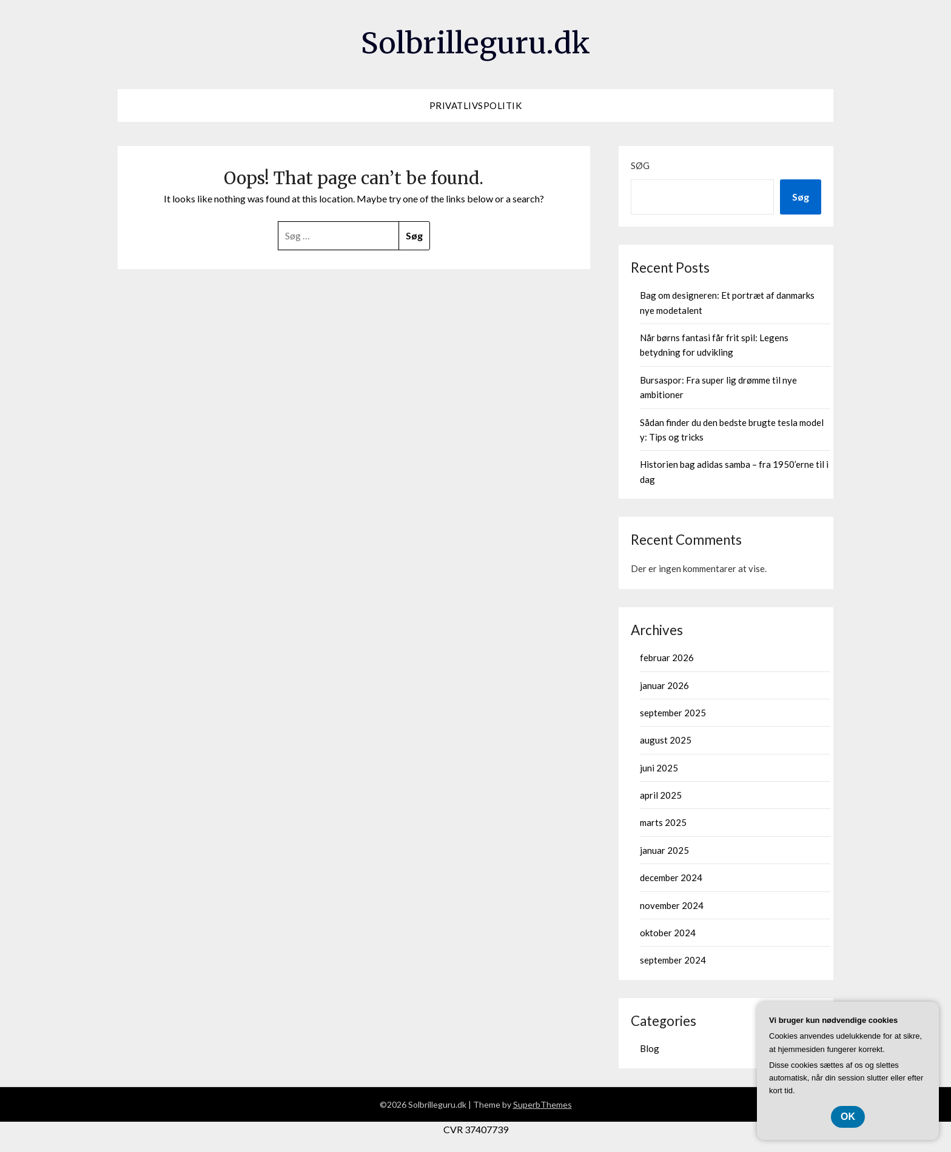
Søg (640, 165)
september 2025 (673, 712)
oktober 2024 (668, 932)
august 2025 (665, 739)
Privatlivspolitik (475, 105)
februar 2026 (667, 657)
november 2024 (672, 905)
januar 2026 (664, 685)
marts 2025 (663, 822)
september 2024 (673, 959)
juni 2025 (659, 767)
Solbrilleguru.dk (475, 43)
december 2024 (671, 877)
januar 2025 (664, 850)
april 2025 (661, 795)
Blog (649, 1048)
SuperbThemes (542, 1104)
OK (848, 1116)
